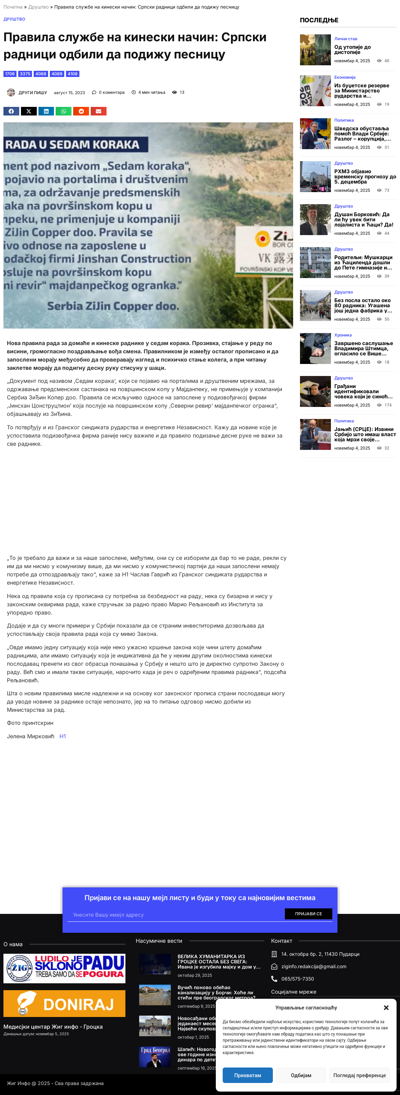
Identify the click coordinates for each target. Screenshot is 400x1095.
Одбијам (301, 1075)
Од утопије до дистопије (352, 49)
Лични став (345, 38)
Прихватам (247, 1075)
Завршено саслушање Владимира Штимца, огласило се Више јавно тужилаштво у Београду (363, 353)
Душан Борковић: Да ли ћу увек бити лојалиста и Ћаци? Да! (363, 219)
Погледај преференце (359, 1075)
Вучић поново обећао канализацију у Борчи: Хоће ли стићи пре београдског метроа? (217, 992)
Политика (344, 120)
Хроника (343, 335)
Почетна (13, 7)
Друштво (38, 7)
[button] (386, 1007)
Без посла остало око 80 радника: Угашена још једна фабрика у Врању (362, 308)
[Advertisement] (148, 501)
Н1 (62, 736)
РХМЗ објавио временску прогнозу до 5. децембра (365, 176)
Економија (345, 77)
